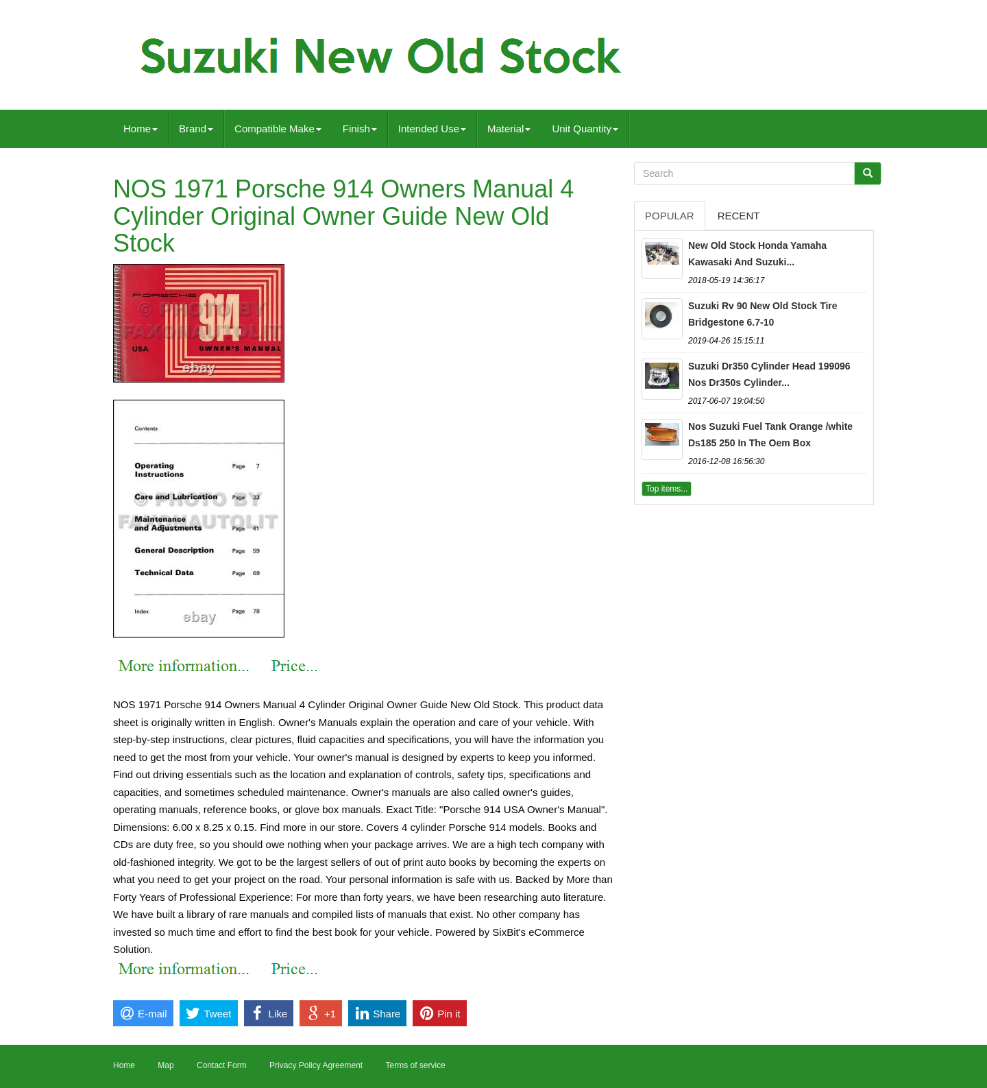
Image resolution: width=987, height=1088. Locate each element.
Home (140, 128)
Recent (739, 215)
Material (509, 128)
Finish (360, 128)
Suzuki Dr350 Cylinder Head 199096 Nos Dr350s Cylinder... (769, 374)
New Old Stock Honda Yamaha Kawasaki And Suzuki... (757, 253)
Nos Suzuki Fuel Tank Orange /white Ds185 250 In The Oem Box (770, 434)
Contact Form (222, 1065)
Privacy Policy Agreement (316, 1065)
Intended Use (432, 128)
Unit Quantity (585, 128)
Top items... (666, 489)
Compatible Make (277, 128)
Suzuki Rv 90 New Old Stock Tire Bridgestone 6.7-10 (763, 314)
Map (165, 1065)
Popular (669, 215)
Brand (196, 128)
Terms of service (415, 1065)
